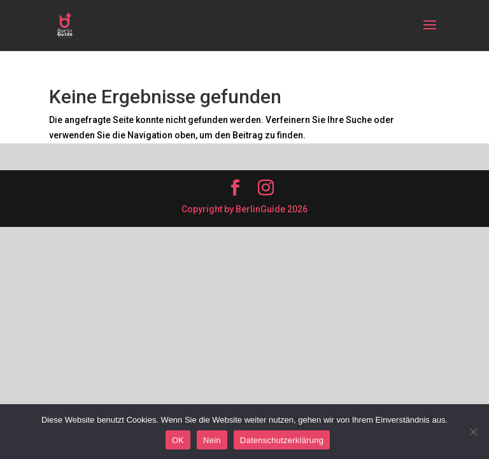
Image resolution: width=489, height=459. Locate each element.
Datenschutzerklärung (281, 440)
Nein (212, 440)
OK (178, 440)
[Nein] (473, 431)
